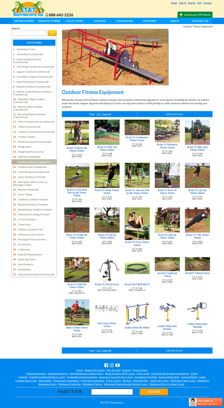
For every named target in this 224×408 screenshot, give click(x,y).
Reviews (127, 380)
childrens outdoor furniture (31, 191)
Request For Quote (94, 370)
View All (106, 114)
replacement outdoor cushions (32, 200)
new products (23, 252)
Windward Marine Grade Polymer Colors (126, 384)
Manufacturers (49, 20)
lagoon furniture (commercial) (31, 70)
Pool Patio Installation (93, 380)
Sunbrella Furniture (58, 373)
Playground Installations (66, 380)
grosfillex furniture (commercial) (33, 75)
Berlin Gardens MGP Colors (120, 373)
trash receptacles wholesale (31, 165)
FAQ (199, 3)
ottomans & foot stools (28, 224)
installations (22, 256)
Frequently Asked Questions (82, 376)
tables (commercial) (26, 122)
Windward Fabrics (93, 384)
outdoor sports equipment (30, 160)
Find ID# (154, 391)
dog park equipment (26, 150)
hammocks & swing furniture (31, 205)
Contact (207, 3)
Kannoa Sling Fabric (169, 376)
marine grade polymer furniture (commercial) (32, 90)
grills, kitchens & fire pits (29, 169)
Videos (174, 20)
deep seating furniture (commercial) (27, 60)
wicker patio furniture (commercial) (28, 105)
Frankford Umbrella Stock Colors (47, 376)
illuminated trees (24, 49)
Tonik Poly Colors (159, 380)
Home (174, 3)
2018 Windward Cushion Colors (86, 373)
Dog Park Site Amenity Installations (170, 373)
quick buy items (24, 247)
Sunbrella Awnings (36, 373)
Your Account (113, 370)
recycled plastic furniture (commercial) (29, 112)
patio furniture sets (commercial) (33, 118)
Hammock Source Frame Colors (116, 376)
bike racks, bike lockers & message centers (30, 175)
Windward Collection (69, 384)
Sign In (182, 3)
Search (191, 3)
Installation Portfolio (146, 376)
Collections (74, 20)
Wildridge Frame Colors (183, 380)
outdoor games (24, 132)
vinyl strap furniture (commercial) (33, 65)
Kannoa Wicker (189, 376)
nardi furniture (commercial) (30, 80)
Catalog (99, 20)
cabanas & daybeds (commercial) (34, 127)
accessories (22, 233)
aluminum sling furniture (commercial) (29, 97)
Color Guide (124, 20)
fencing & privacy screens (29, 228)
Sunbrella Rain (140, 380)
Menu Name (45, 380)
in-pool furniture (24, 209)
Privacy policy (113, 380)
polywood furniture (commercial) (34, 261)
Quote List (190, 14)
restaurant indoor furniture (30, 195)
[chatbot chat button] (205, 402)
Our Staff (150, 20)
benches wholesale (26, 181)
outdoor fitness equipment (32, 155)
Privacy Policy (140, 370)
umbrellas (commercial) (28, 54)
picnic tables (22, 186)
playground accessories (28, 146)
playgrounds (22, 141)
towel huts (21, 214)
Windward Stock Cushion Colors (166, 384)
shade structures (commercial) (32, 136)
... (100, 114)
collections (21, 238)
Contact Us (200, 20)
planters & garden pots (28, 219)
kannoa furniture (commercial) (31, 84)
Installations (24, 20)
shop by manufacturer (27, 242)
